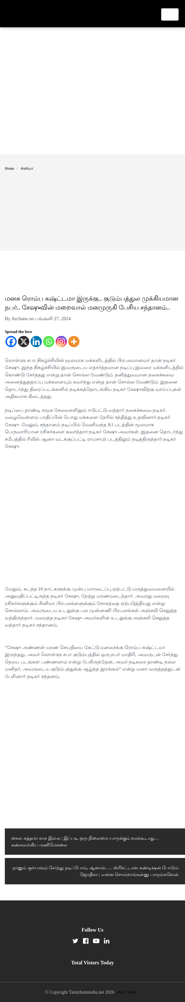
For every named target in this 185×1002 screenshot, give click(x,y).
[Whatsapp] (48, 341)
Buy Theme (127, 992)
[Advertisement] (60, 91)
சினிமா (27, 168)
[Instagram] (61, 341)
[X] (23, 341)
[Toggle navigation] (170, 14)
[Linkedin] (36, 341)
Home (9, 168)
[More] (73, 341)
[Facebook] (11, 341)
